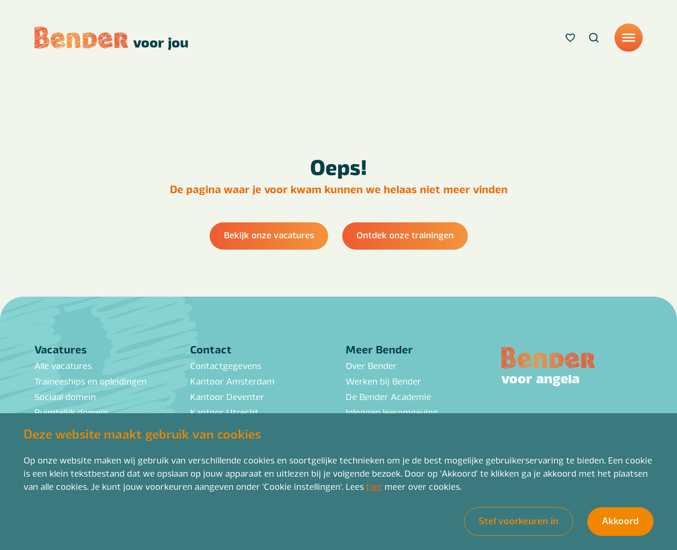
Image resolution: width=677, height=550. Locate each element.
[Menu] (628, 38)
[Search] (593, 38)
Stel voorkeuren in (519, 520)
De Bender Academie (388, 396)
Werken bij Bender (383, 381)
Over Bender (371, 365)
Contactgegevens (225, 365)
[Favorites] (570, 38)
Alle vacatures (63, 365)
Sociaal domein (65, 396)
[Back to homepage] (111, 38)
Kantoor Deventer (227, 396)
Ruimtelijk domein (71, 412)
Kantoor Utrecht (224, 412)
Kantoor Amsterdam (232, 381)
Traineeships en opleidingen (90, 381)
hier (374, 486)
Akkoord (620, 520)
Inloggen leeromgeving (392, 412)
